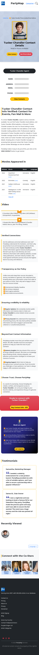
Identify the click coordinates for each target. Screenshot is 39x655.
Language (32, 546)
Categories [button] (30, 3)
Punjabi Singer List (7, 625)
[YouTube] (3, 638)
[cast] (9, 177)
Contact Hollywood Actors (9, 623)
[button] (36, 3)
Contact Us (4, 598)
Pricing (3, 601)
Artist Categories (6, 628)
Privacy (3, 606)
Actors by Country (6, 620)
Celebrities (6, 18)
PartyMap (17, 3)
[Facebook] (9, 638)
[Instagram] (6, 638)
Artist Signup (5, 613)
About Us (4, 603)
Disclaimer (4, 609)
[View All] (10, 197)
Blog (2, 616)
